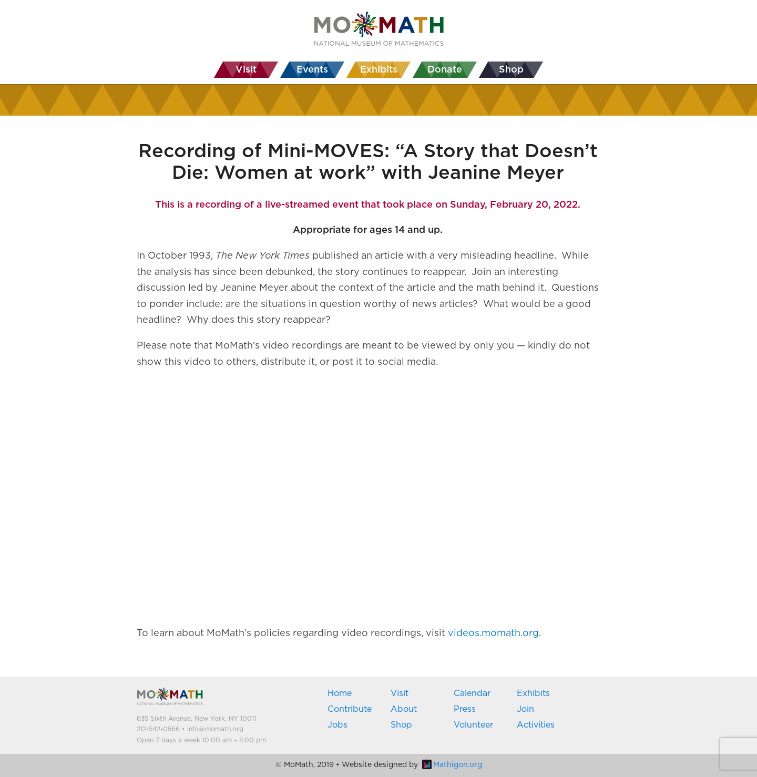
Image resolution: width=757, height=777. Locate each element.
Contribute (350, 709)
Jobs (337, 725)
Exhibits (533, 693)
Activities (536, 725)
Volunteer (473, 725)
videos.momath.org (493, 633)
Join (525, 709)
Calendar (472, 693)
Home (340, 693)
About (404, 709)
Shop (401, 725)
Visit (399, 693)
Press (465, 709)
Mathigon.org (452, 765)
